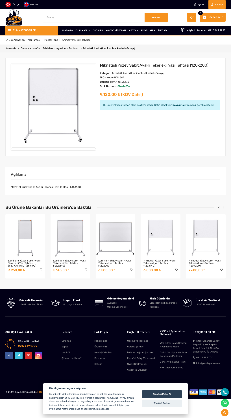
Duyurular (99, 377)
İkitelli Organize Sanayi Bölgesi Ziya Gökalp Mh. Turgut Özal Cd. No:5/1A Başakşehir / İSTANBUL (206, 366)
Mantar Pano (51, 40)
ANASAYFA (67, 30)
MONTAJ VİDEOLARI (116, 30)
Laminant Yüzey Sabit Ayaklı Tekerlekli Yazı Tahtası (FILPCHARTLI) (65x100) (24, 283)
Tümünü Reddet (162, 403)
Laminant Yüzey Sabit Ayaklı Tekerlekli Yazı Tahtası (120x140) (69, 283)
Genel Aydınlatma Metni (173, 381)
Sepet (65, 366)
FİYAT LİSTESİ (148, 30)
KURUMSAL (82, 30)
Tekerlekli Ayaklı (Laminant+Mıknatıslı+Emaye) (109, 48)
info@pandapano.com (206, 382)
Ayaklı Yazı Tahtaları (67, 48)
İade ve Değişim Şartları (140, 372)
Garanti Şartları (135, 366)
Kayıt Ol (199, 4)
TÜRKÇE (12, 4)
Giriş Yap (217, 4)
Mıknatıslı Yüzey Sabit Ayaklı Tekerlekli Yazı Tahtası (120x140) (159, 283)
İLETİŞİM (162, 30)
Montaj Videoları (103, 372)
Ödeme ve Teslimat (137, 360)
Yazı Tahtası (33, 40)
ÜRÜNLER (98, 30)
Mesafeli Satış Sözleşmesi (141, 377)
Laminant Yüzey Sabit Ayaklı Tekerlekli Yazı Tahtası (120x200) (114, 283)
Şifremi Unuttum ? (72, 377)
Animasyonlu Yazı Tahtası (76, 40)
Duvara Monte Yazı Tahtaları (37, 48)
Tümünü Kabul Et (162, 394)
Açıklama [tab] (18, 194)
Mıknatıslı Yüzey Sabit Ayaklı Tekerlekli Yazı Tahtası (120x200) (205, 283)
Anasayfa (10, 48)
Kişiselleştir (102, 408)
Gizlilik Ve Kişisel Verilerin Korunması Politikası (173, 374)
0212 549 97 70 (217, 30)
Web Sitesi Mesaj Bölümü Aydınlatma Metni (173, 364)
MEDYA (133, 30)
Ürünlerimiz (100, 366)
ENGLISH (31, 4)
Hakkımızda (100, 360)
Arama (156, 17)
